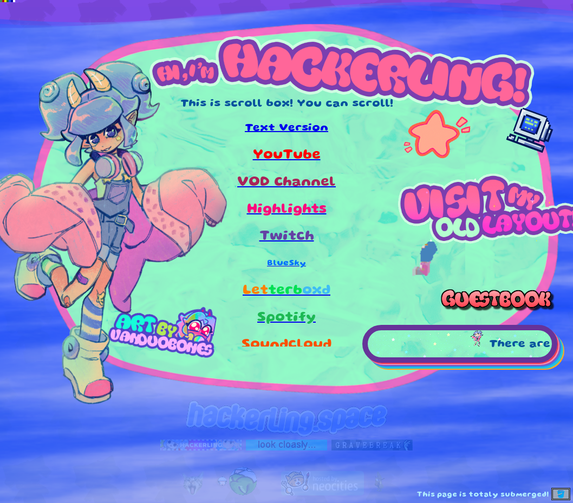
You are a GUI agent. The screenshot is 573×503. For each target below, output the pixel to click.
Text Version (286, 128)
